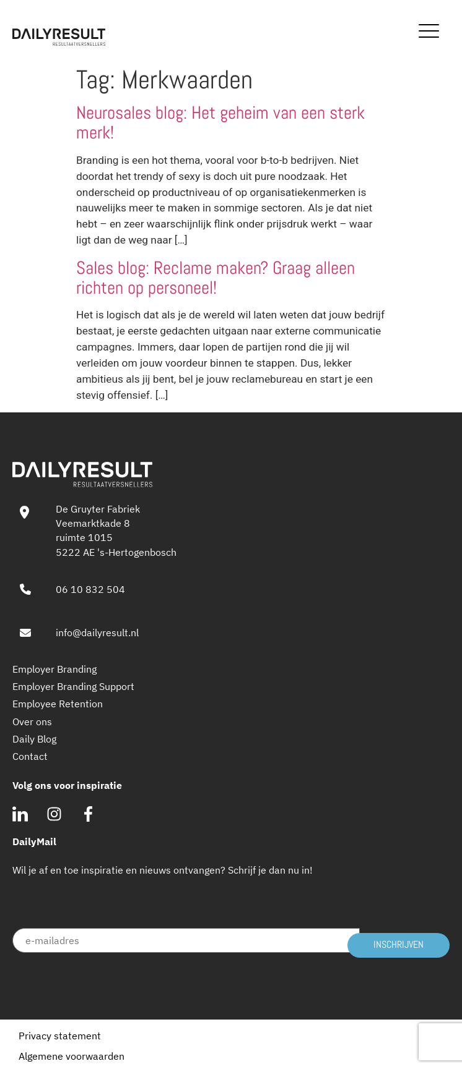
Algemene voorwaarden (71, 1056)
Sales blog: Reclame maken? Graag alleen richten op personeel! (215, 277)
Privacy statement (60, 1035)
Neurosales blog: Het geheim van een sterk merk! (220, 122)
